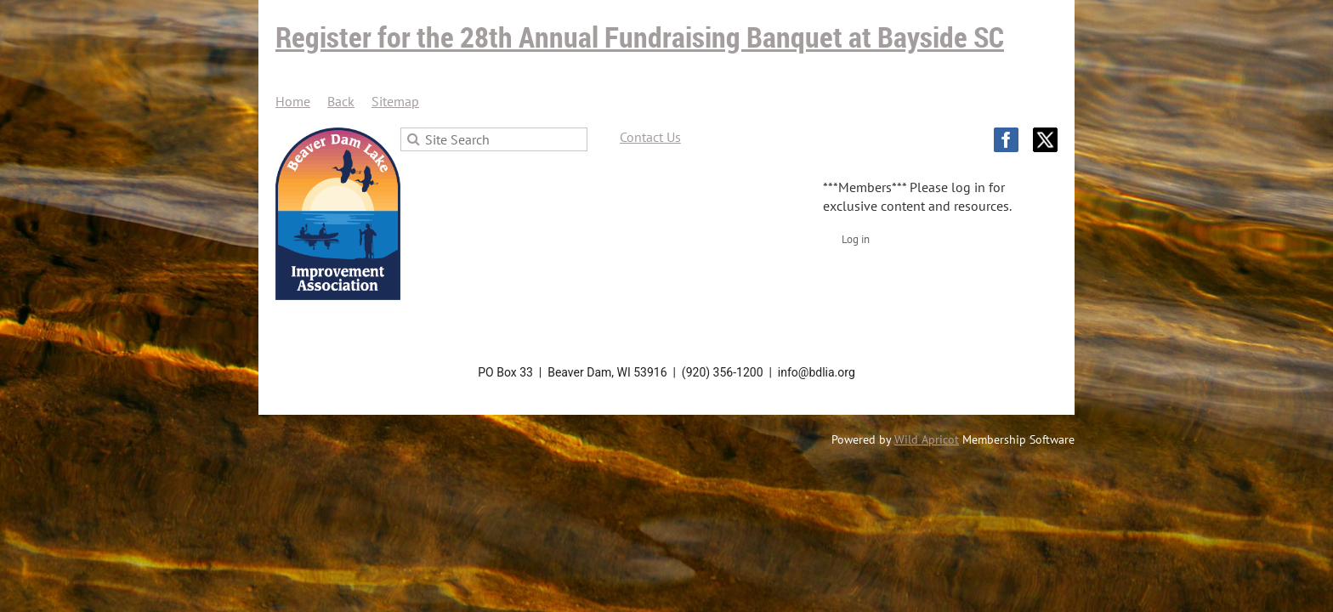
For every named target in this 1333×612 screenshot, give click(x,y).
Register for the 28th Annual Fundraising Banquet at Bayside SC (639, 36)
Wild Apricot (926, 439)
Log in (856, 239)
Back (341, 101)
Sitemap (395, 101)
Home (292, 101)
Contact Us (650, 136)
